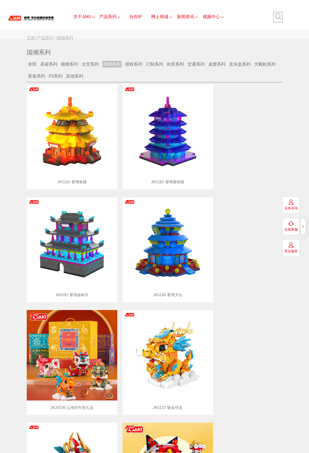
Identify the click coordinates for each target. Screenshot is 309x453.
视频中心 (211, 16)
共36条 (242, 411)
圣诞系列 (48, 64)
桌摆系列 (216, 64)
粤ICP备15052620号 (207, 443)
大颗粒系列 (265, 64)
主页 (31, 38)
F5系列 (55, 76)
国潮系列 (65, 38)
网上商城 (159, 16)
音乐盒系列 (239, 64)
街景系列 (175, 64)
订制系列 (154, 64)
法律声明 (219, 433)
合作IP (135, 16)
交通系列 (196, 64)
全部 (32, 64)
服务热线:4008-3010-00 (257, 443)
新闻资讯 (185, 16)
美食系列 (36, 76)
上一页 (259, 411)
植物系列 (69, 64)
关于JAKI (82, 16)
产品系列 (108, 16)
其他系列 (74, 76)
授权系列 (133, 64)
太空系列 (90, 64)
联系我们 (113, 433)
